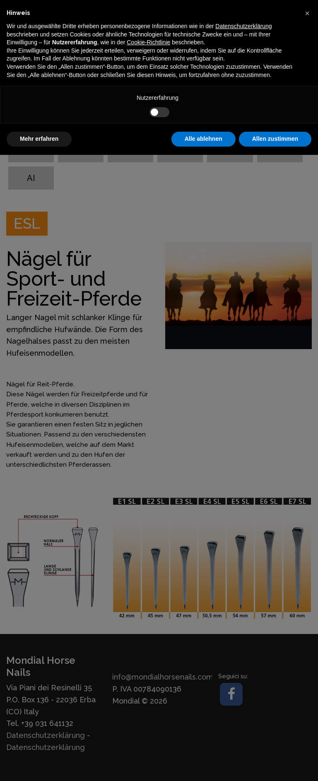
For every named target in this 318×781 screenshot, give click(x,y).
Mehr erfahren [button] (39, 138)
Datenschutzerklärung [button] (243, 26)
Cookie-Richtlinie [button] (148, 42)
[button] (307, 13)
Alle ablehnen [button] (203, 138)
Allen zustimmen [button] (275, 138)
